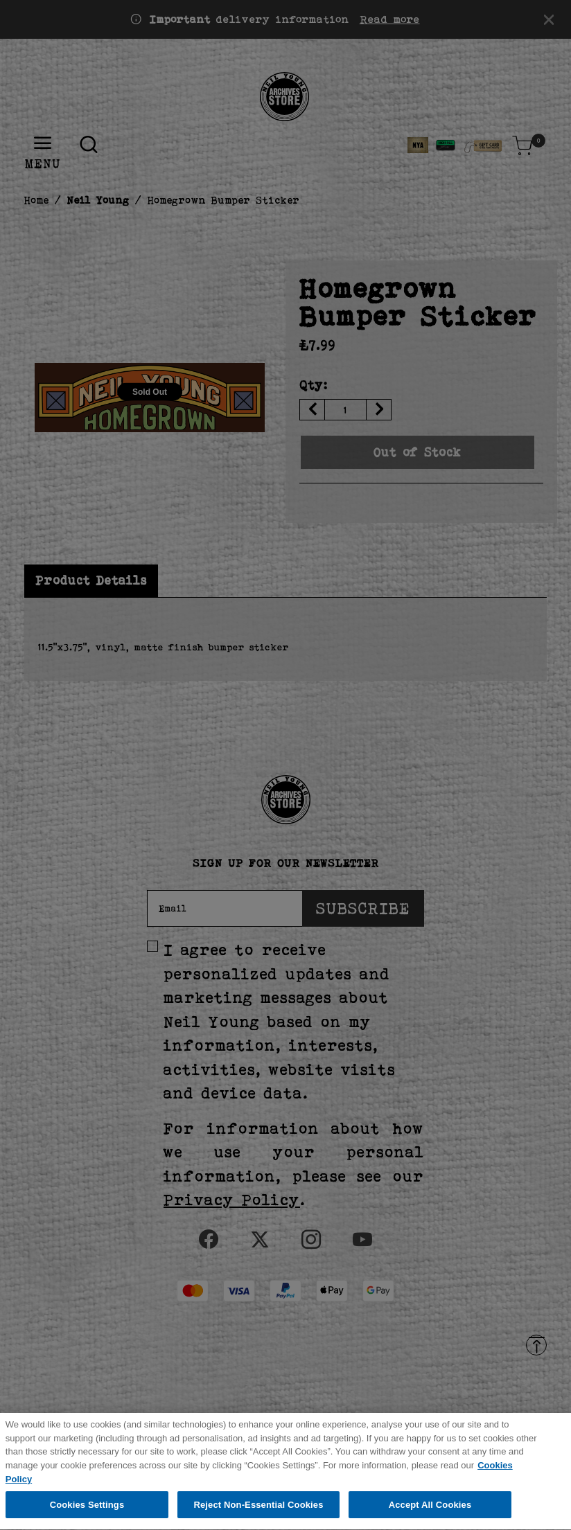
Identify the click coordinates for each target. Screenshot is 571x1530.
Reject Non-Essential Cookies (258, 1508)
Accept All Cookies (430, 1508)
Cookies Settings (87, 1508)
